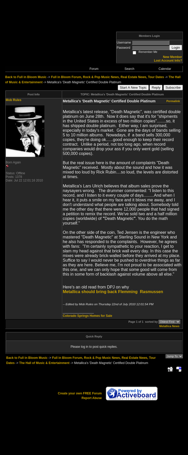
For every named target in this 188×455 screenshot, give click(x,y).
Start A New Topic (133, 87)
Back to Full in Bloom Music (25, 77)
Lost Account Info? (168, 60)
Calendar (165, 69)
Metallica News (169, 326)
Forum (94, 69)
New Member (172, 57)
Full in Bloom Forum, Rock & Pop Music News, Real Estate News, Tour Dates (107, 77)
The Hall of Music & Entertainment (44, 363)
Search (129, 69)
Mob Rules (13, 100)
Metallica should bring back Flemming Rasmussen (113, 291)
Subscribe (173, 87)
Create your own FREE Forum (80, 393)
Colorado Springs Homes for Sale (87, 316)
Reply (156, 87)
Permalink (173, 101)
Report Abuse (92, 398)
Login (175, 47)
